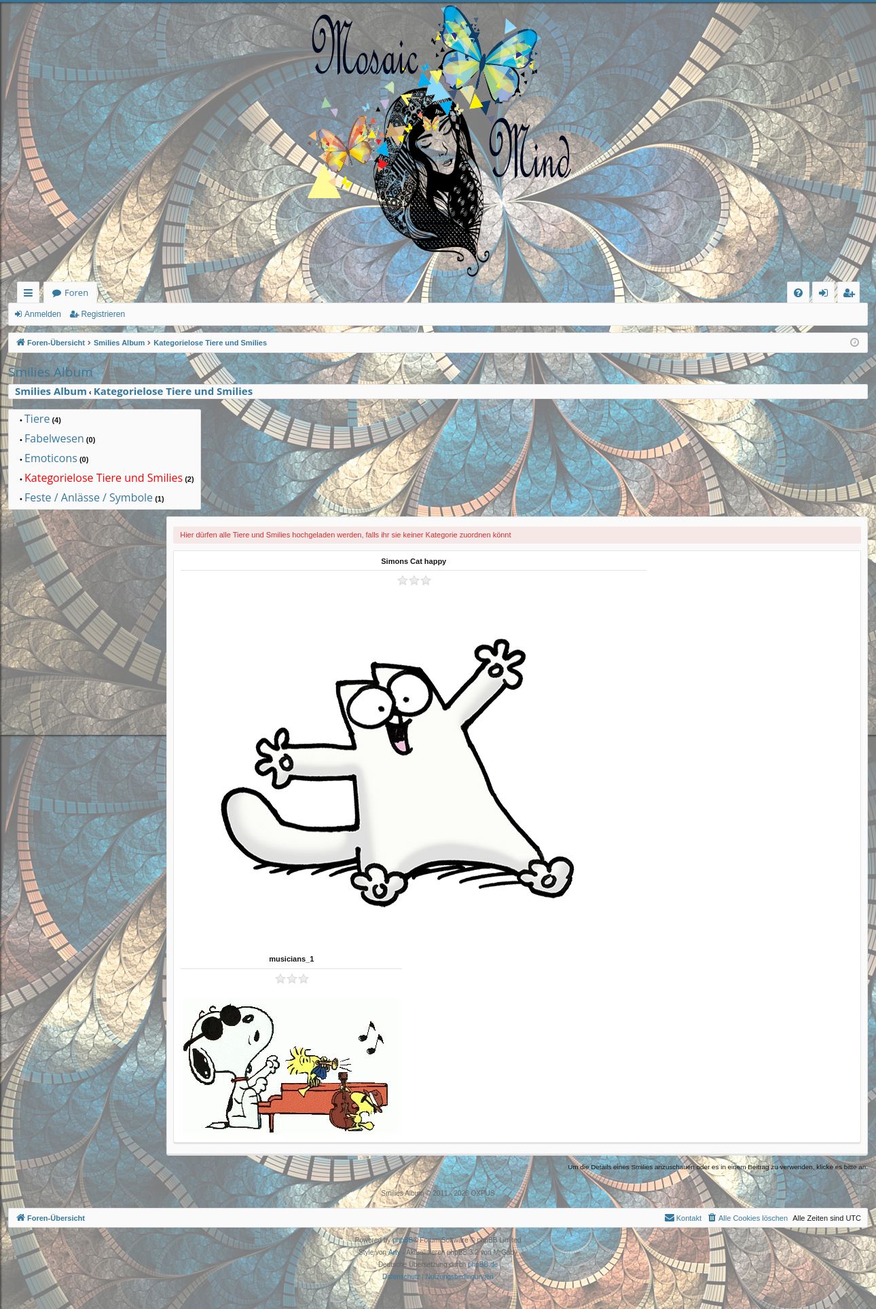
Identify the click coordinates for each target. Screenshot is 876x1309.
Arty (394, 1252)
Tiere (37, 419)
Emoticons (50, 459)
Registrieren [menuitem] (851, 294)
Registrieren (103, 314)
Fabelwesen (54, 439)
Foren (76, 292)
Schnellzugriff (31, 294)
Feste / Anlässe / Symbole (88, 498)
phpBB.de (483, 1264)
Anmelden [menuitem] (827, 294)
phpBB (403, 1240)
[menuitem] (798, 292)
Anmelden (42, 314)
